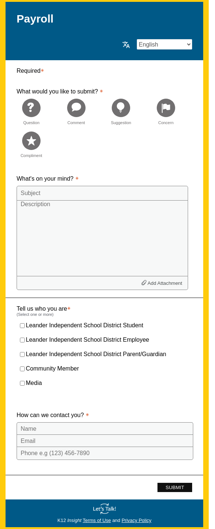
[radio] (31, 111)
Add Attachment (165, 283)
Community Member (52, 368)
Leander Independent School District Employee (87, 340)
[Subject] (102, 193)
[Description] (102, 238)
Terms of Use (97, 520)
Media (34, 383)
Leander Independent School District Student (84, 325)
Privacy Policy (137, 520)
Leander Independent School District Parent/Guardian (96, 354)
